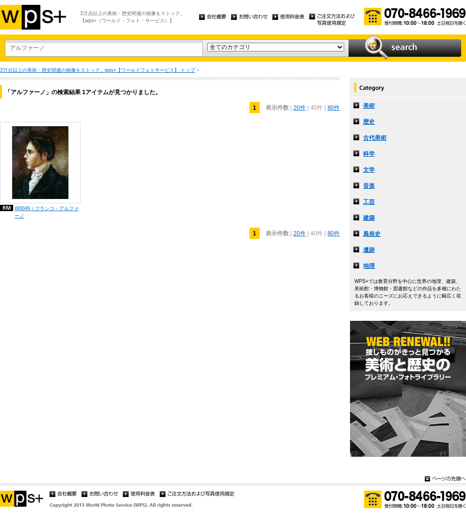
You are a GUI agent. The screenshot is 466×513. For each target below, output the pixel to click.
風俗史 (372, 234)
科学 (369, 153)
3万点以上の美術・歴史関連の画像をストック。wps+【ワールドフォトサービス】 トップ (97, 70)
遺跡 (369, 250)
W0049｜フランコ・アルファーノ (47, 212)
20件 (299, 107)
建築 (369, 218)
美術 (369, 105)
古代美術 (374, 137)
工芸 (369, 202)
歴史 (369, 121)
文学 (369, 169)
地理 (369, 266)
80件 (334, 107)
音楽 (369, 185)
